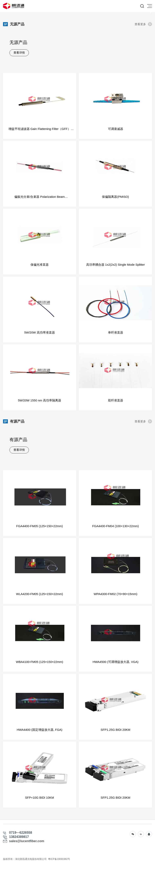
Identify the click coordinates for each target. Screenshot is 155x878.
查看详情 (19, 52)
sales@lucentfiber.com (26, 841)
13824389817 (19, 837)
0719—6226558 (20, 832)
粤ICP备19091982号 (59, 859)
